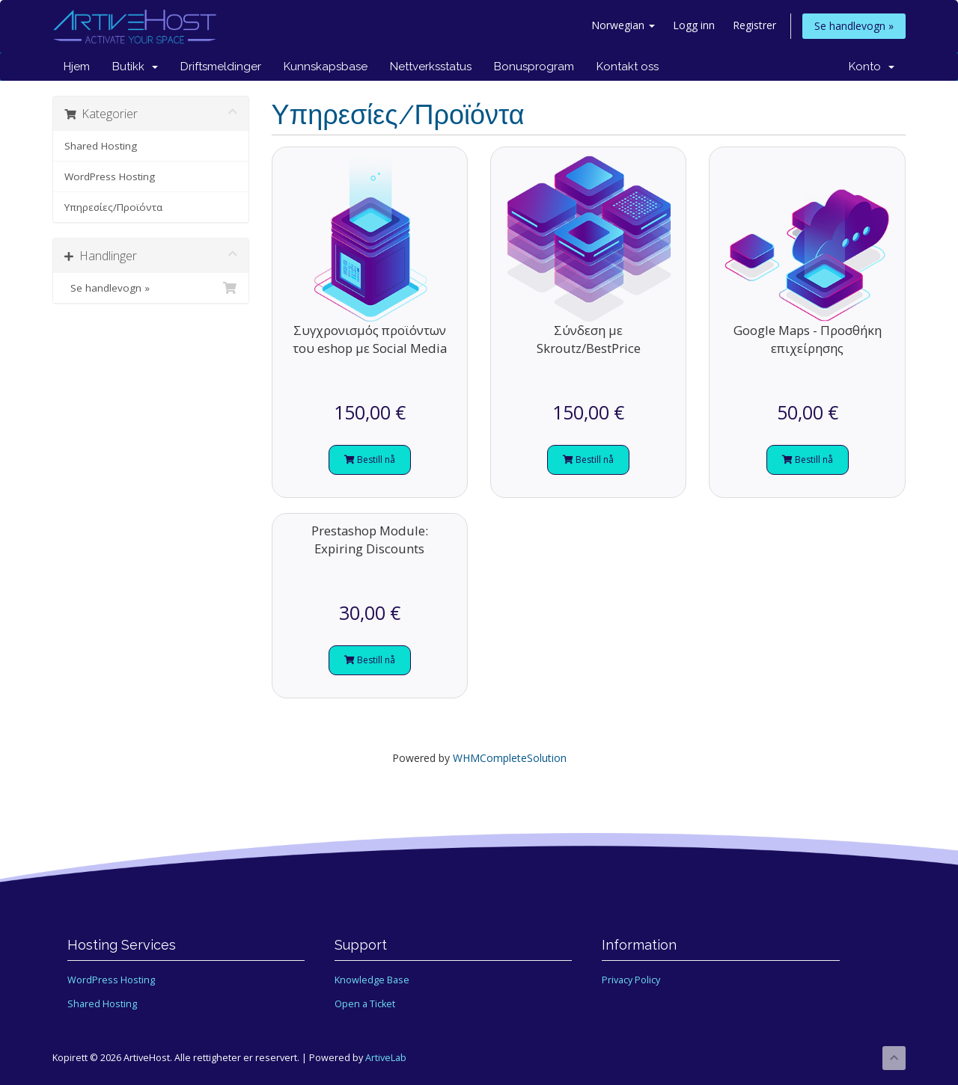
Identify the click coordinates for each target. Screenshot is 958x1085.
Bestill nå (369, 459)
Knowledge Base (372, 980)
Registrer (754, 25)
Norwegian (623, 25)
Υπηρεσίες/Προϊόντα (113, 207)
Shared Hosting (100, 146)
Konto (871, 66)
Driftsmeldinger (220, 66)
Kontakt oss (628, 66)
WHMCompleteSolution (510, 758)
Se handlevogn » (854, 26)
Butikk (135, 66)
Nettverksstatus (431, 66)
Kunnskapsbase (325, 66)
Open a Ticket (365, 1004)
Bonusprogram (534, 66)
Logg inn (694, 25)
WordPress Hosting (109, 176)
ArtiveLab (385, 1057)
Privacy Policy (631, 980)
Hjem (77, 66)
